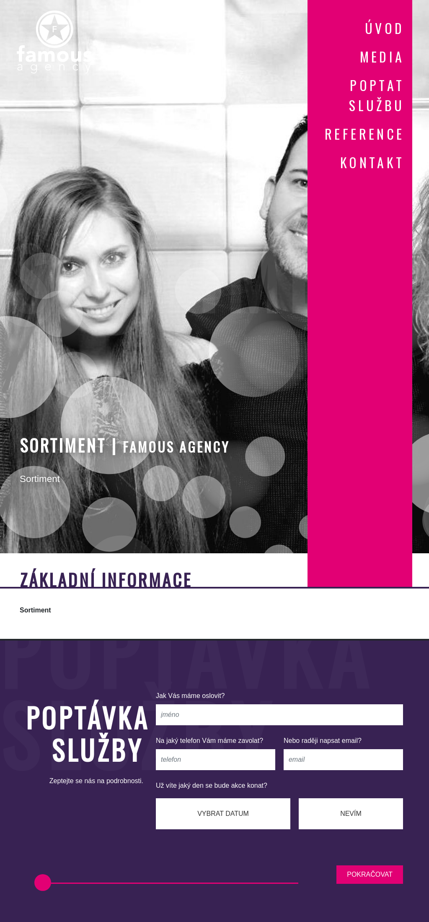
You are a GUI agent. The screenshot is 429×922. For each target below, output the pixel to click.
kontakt (372, 162)
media (382, 56)
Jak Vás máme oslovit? (190, 695)
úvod (385, 28)
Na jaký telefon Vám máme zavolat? (209, 740)
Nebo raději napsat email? (323, 740)
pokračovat (370, 874)
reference (365, 133)
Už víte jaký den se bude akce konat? (211, 785)
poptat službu (376, 95)
